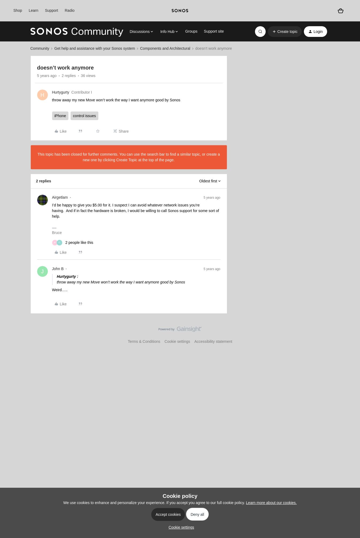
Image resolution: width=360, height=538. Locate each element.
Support (51, 10)
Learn (33, 10)
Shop (17, 10)
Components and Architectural (165, 48)
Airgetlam (60, 197)
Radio (70, 10)
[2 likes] (72, 242)
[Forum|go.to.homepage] (76, 31)
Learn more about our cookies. (271, 503)
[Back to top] (349, 333)
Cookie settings (177, 341)
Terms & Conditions (144, 341)
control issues (84, 116)
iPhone (60, 116)
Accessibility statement (213, 341)
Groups (191, 31)
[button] (285, 31)
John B (58, 269)
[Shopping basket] (340, 11)
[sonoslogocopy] (180, 10)
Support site (214, 31)
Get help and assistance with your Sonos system (94, 48)
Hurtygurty (60, 92)
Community (39, 48)
